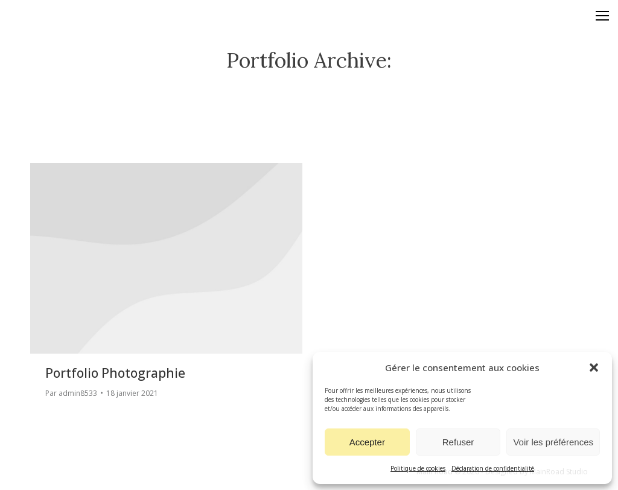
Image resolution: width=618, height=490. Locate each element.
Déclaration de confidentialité (492, 468)
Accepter (367, 442)
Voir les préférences (553, 442)
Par (71, 393)
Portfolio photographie (115, 372)
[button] (594, 367)
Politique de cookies (417, 468)
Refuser (458, 442)
